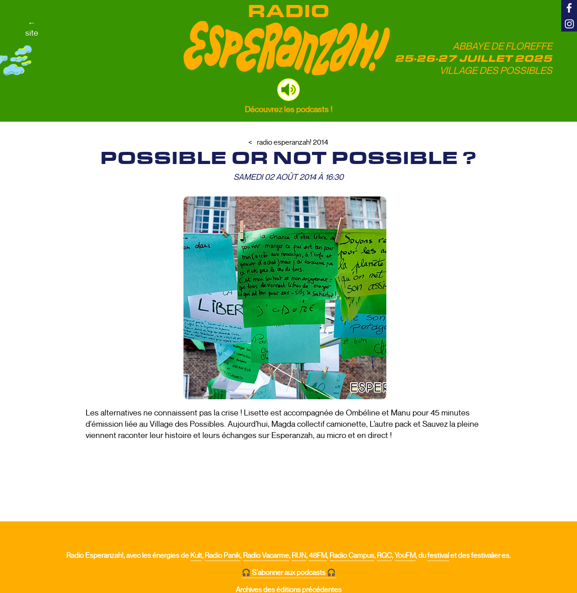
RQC (384, 555)
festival (438, 555)
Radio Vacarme (266, 555)
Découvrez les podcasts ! (288, 109)
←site (31, 28)
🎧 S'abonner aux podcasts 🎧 (289, 572)
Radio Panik (222, 555)
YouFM (405, 555)
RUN (299, 555)
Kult (196, 555)
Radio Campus (352, 555)
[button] (288, 89)
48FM (318, 555)
